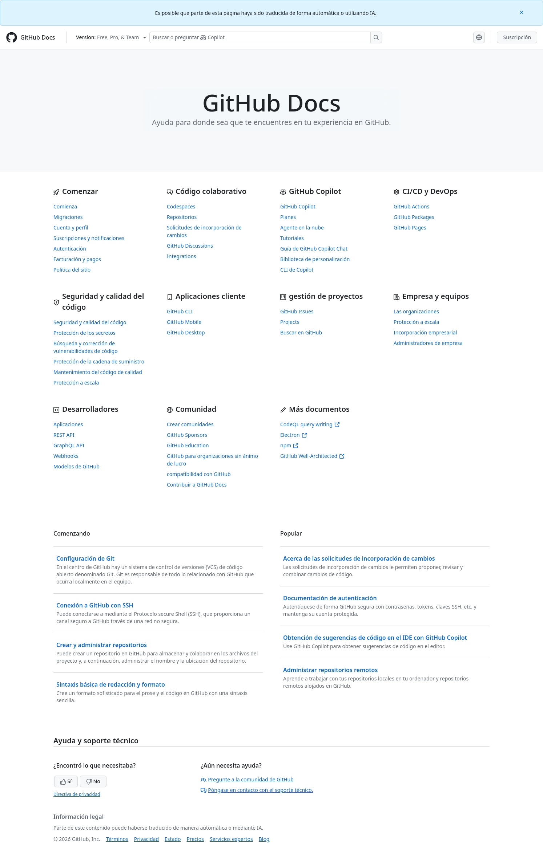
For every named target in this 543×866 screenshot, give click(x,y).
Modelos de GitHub (76, 466)
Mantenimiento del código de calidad (97, 372)
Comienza (65, 206)
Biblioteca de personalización (315, 259)
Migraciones (68, 217)
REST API (64, 434)
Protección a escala (76, 382)
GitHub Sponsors (187, 434)
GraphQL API (68, 445)
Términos (117, 838)
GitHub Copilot (297, 206)
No (93, 781)
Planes (288, 217)
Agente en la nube (302, 227)
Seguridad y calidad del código (89, 322)
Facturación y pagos (77, 259)
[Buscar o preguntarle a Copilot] (265, 37)
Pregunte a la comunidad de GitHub (247, 779)
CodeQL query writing (310, 424)
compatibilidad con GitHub (199, 474)
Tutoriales (292, 238)
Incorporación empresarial (425, 332)
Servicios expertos (231, 838)
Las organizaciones (416, 311)
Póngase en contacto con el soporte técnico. (257, 789)
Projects (289, 321)
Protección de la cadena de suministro (98, 361)
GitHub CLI (180, 311)
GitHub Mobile (184, 321)
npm (289, 445)
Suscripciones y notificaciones (88, 238)
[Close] (522, 12)
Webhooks (66, 455)
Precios (195, 838)
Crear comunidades (190, 424)
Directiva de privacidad (76, 794)
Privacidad (146, 838)
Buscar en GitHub (301, 332)
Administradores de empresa (428, 343)
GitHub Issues (297, 311)
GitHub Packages (414, 217)
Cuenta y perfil (70, 227)
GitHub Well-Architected (312, 455)
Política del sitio (71, 269)
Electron (293, 434)
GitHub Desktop (186, 332)
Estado (173, 838)
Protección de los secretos (84, 332)
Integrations (181, 256)
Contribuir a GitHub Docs (196, 484)
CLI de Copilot (296, 269)
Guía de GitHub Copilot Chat (313, 248)
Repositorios (182, 217)
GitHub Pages (410, 227)
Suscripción (517, 37)
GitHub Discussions (190, 245)
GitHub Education (188, 445)
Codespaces (181, 206)
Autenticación (69, 248)
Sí (66, 781)
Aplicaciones (68, 424)
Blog (264, 838)
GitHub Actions (411, 206)
